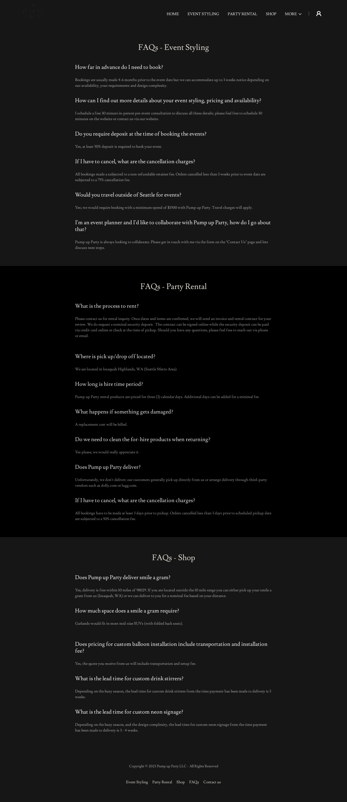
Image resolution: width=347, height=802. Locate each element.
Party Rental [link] (242, 14)
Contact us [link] (212, 782)
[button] (293, 14)
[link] (33, 12)
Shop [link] (271, 14)
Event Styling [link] (203, 14)
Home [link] (173, 14)
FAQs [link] (194, 782)
